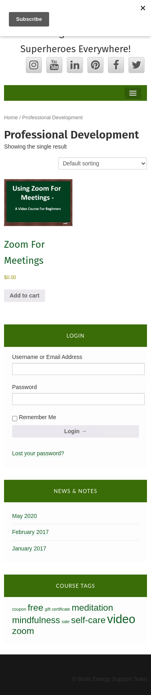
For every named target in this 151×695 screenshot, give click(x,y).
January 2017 (29, 548)
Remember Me (34, 417)
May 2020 (24, 516)
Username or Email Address (47, 357)
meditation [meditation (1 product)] (92, 608)
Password (24, 387)
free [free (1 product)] (35, 608)
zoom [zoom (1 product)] (23, 631)
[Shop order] (102, 163)
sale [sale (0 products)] (66, 621)
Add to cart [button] (24, 295)
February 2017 (30, 532)
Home (11, 117)
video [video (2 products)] (121, 619)
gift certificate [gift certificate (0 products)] (57, 609)
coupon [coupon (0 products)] (19, 609)
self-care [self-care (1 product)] (88, 620)
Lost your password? (38, 453)
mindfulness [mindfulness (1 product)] (36, 620)
